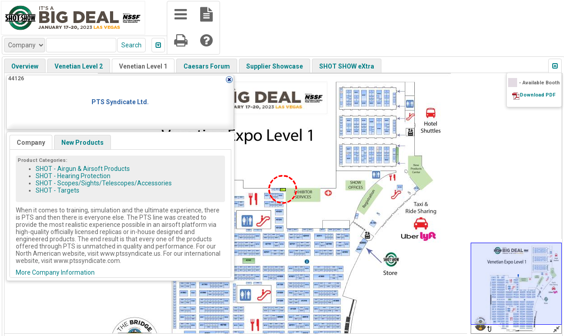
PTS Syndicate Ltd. (120, 102)
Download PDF (537, 95)
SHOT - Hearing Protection (73, 176)
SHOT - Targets (57, 190)
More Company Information (55, 272)
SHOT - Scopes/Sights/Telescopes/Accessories (104, 183)
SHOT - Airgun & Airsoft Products (83, 168)
